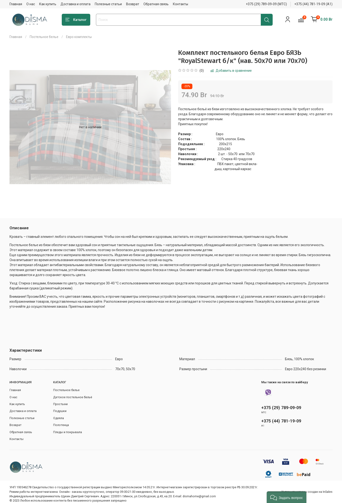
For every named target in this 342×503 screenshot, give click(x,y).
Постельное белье (44, 37)
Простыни (60, 404)
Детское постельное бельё (72, 397)
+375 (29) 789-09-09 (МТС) (266, 4)
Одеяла (58, 418)
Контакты (180, 4)
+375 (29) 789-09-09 (281, 407)
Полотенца (61, 425)
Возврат (132, 4)
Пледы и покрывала (67, 432)
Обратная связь (156, 4)
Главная (16, 4)
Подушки (59, 411)
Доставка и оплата (75, 4)
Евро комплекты (79, 37)
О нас (30, 4)
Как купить (47, 4)
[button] (286, 497)
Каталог (76, 20)
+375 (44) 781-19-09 (281, 420)
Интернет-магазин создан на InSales (306, 491)
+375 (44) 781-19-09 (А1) (313, 4)
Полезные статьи (108, 4)
